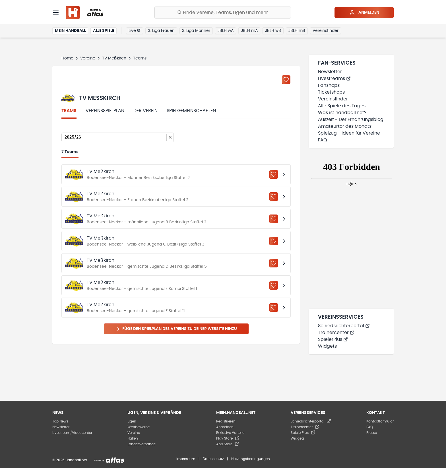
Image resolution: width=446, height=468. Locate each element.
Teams (69, 110)
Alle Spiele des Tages (342, 106)
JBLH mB (296, 31)
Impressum (185, 459)
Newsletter (330, 71)
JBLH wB (273, 31)
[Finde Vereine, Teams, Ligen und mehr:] (222, 12)
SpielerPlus (333, 339)
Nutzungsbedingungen (250, 459)
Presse (371, 432)
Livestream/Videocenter (72, 432)
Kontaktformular (380, 421)
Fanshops (329, 85)
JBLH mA (249, 31)
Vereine (87, 58)
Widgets (327, 346)
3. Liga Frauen (161, 31)
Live (135, 30)
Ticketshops (331, 92)
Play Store (227, 438)
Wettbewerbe (138, 427)
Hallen (132, 438)
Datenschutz (213, 459)
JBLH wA (226, 31)
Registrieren (226, 421)
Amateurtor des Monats (344, 126)
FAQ (322, 140)
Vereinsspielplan (105, 110)
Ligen (131, 421)
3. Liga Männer (196, 31)
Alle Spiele (103, 31)
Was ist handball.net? (342, 112)
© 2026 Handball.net (69, 460)
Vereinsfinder (325, 31)
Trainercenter (336, 332)
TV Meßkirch (114, 58)
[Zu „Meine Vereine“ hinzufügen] (286, 79)
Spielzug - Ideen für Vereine (349, 133)
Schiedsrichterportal (344, 325)
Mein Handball (70, 31)
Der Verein (145, 110)
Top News (60, 421)
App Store (227, 444)
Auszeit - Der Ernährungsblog (350, 119)
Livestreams (334, 78)
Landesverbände (141, 444)
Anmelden (364, 12)
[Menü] (56, 12)
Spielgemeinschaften (191, 110)
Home (67, 58)
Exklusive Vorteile (230, 432)
